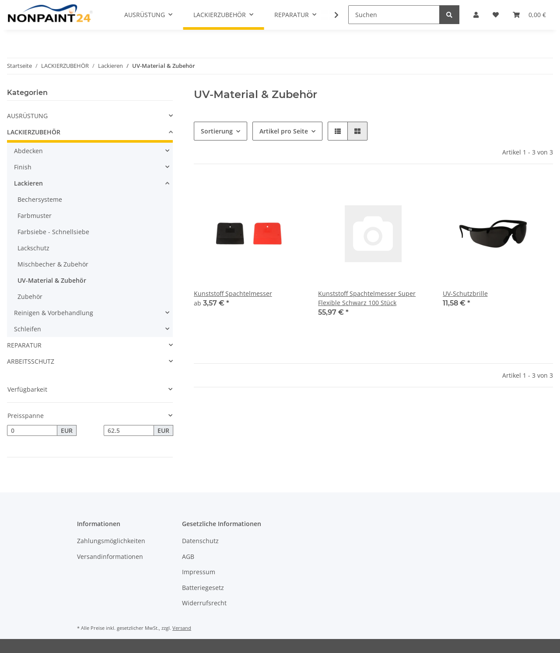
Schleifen (27, 329)
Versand (181, 628)
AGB (188, 556)
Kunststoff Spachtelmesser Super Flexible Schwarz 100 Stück (367, 298)
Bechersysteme (40, 199)
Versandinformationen (110, 556)
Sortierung (217, 131)
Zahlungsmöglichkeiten (111, 541)
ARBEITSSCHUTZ (30, 361)
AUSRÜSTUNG (27, 116)
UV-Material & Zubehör (52, 280)
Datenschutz (200, 541)
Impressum (198, 572)
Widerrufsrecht (204, 603)
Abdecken (28, 151)
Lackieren (28, 183)
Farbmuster (35, 215)
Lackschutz (33, 248)
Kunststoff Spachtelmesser (233, 293)
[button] (338, 131)
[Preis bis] (129, 430)
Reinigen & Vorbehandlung (53, 313)
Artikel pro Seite (283, 131)
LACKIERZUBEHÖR (33, 132)
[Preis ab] (32, 430)
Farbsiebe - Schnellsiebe (53, 232)
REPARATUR (24, 345)
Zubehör (30, 296)
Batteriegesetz (203, 587)
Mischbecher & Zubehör (53, 264)
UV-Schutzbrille (465, 293)
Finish (23, 167)
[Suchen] (394, 14)
